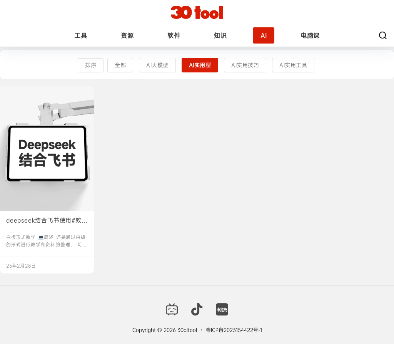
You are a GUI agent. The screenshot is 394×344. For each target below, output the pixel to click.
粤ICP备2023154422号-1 (234, 329)
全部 (120, 65)
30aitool (186, 329)
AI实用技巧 (245, 65)
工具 (80, 35)
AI (263, 35)
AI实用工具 (293, 65)
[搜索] (382, 35)
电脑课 (310, 35)
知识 (220, 35)
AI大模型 (157, 65)
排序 (90, 65)
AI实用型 (200, 65)
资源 (127, 35)
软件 (173, 35)
